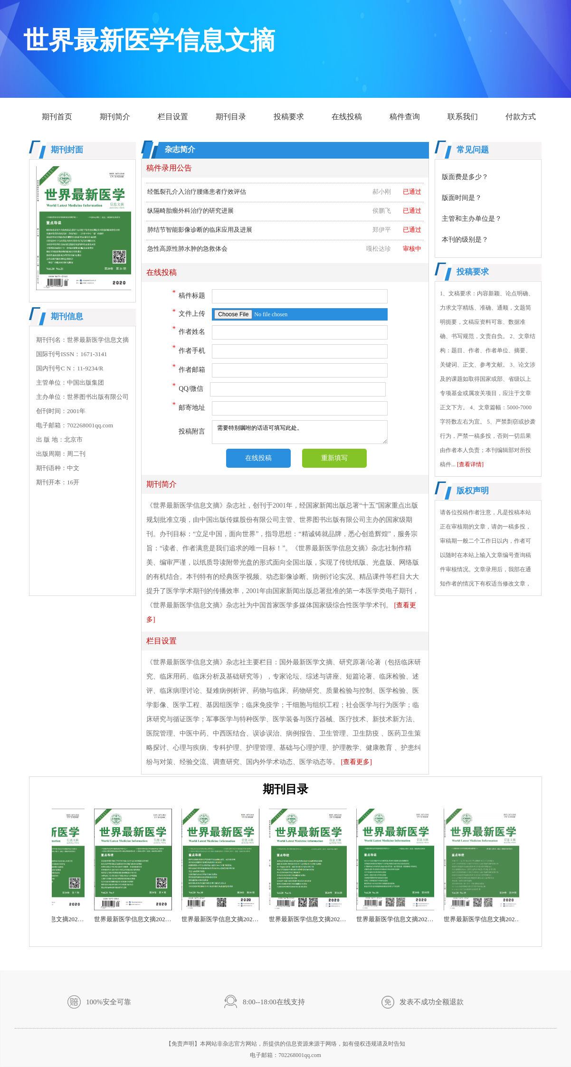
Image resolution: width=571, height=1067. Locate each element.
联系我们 (462, 117)
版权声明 (473, 490)
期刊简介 (115, 117)
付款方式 (520, 117)
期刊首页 (57, 117)
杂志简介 (180, 149)
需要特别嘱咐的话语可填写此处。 (300, 432)
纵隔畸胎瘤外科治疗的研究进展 (284, 212)
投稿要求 (289, 117)
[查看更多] (356, 761)
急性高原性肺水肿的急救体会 (284, 250)
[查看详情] (470, 464)
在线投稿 (347, 117)
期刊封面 (67, 149)
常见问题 (473, 149)
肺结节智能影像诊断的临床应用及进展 (284, 231)
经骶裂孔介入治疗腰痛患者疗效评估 (284, 193)
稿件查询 (405, 117)
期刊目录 (231, 117)
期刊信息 (67, 316)
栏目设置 (173, 117)
